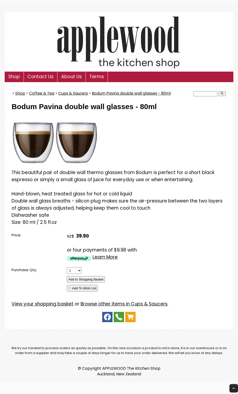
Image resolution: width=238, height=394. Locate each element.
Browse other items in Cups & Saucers (124, 304)
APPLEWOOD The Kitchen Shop (131, 368)
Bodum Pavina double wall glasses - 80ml (131, 93)
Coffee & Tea (41, 93)
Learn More (105, 257)
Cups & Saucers (73, 93)
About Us (71, 76)
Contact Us (41, 76)
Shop (14, 76)
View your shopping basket (42, 304)
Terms (96, 76)
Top (233, 388)
